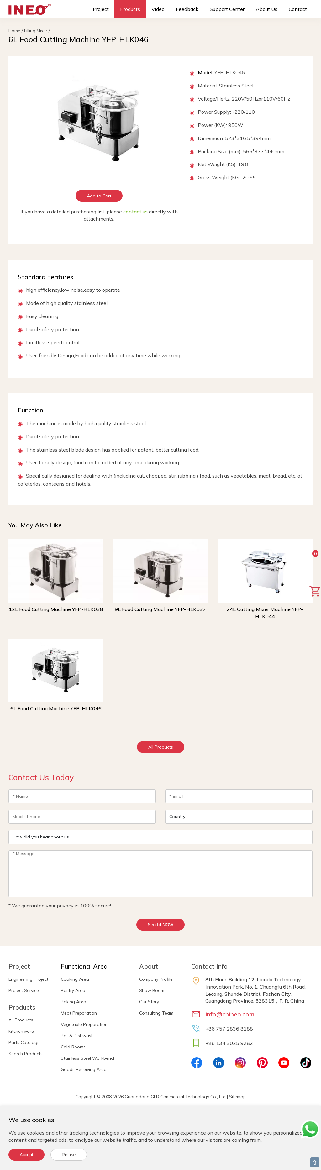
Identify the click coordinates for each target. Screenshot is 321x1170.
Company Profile (156, 979)
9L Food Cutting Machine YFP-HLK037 (160, 609)
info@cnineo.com (230, 1014)
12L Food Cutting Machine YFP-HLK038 (56, 609)
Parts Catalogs (23, 1042)
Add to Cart (99, 196)
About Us (266, 9)
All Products (160, 747)
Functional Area (84, 966)
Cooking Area (75, 979)
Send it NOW (160, 924)
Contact (298, 9)
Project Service (23, 990)
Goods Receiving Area (84, 1069)
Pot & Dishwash (77, 1035)
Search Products (25, 1054)
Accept (26, 1154)
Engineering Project (28, 979)
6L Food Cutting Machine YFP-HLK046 (56, 708)
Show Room (151, 990)
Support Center (227, 9)
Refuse (69, 1154)
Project (101, 9)
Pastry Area (73, 990)
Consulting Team (156, 1013)
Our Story (149, 1002)
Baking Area (73, 1002)
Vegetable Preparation (84, 1024)
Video (158, 9)
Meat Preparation (79, 1013)
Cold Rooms (73, 1047)
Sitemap (237, 1096)
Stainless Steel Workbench (88, 1058)
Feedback (187, 9)
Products (130, 9)
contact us (135, 211)
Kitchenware (21, 1031)
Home (14, 31)
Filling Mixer (35, 31)
